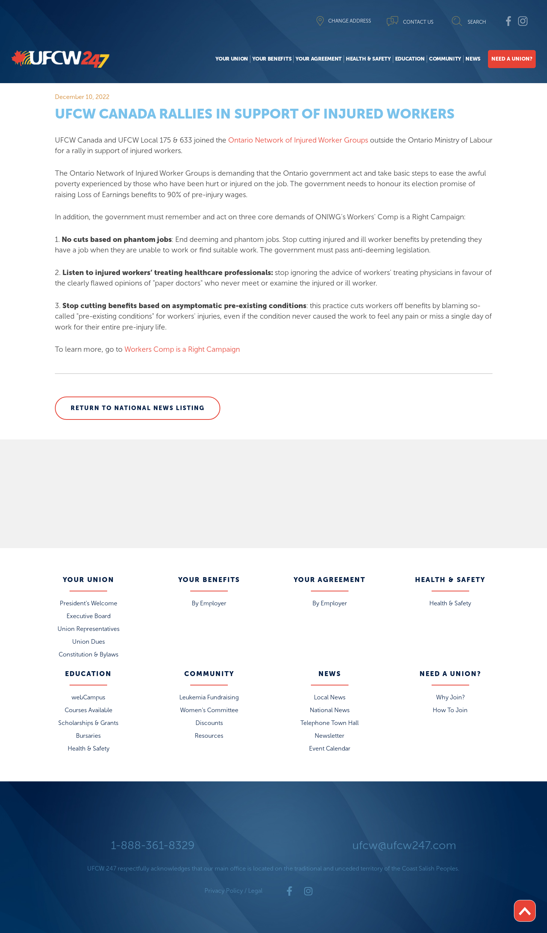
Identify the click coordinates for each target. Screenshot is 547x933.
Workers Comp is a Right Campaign (182, 349)
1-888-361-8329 (153, 845)
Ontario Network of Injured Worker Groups (298, 140)
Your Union (231, 59)
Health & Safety (368, 59)
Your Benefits (271, 59)
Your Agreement (318, 59)
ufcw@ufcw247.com (404, 845)
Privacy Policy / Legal (233, 890)
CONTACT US (418, 22)
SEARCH (477, 22)
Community (445, 59)
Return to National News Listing (138, 408)
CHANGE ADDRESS (349, 21)
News (472, 59)
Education (410, 59)
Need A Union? (511, 59)
